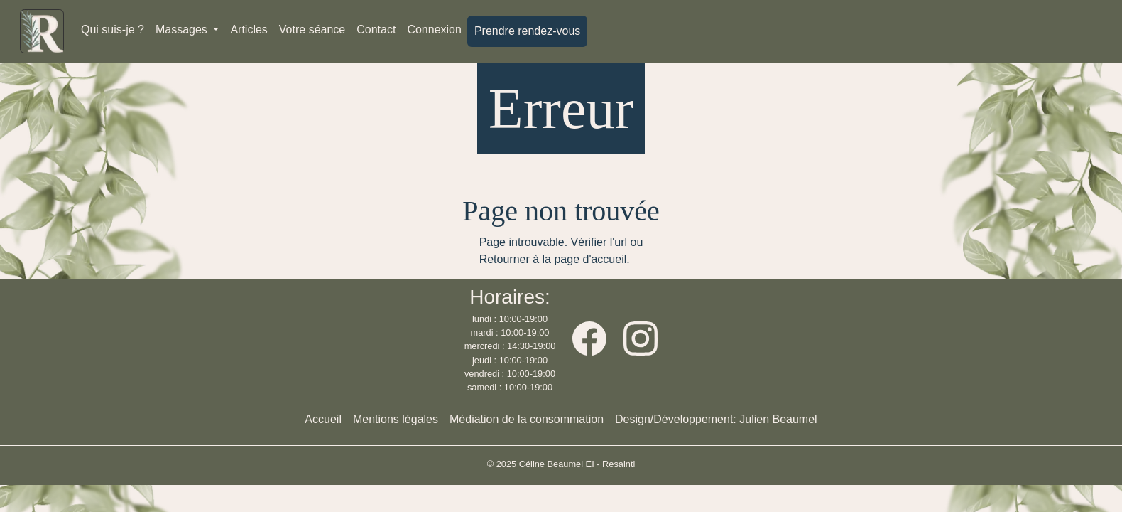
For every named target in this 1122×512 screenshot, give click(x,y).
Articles (248, 29)
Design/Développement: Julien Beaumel (716, 419)
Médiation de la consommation (527, 419)
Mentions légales (395, 419)
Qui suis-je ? (112, 29)
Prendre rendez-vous (527, 31)
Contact (376, 29)
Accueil (323, 419)
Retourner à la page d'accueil (553, 259)
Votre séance (312, 29)
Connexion (434, 29)
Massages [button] (183, 29)
